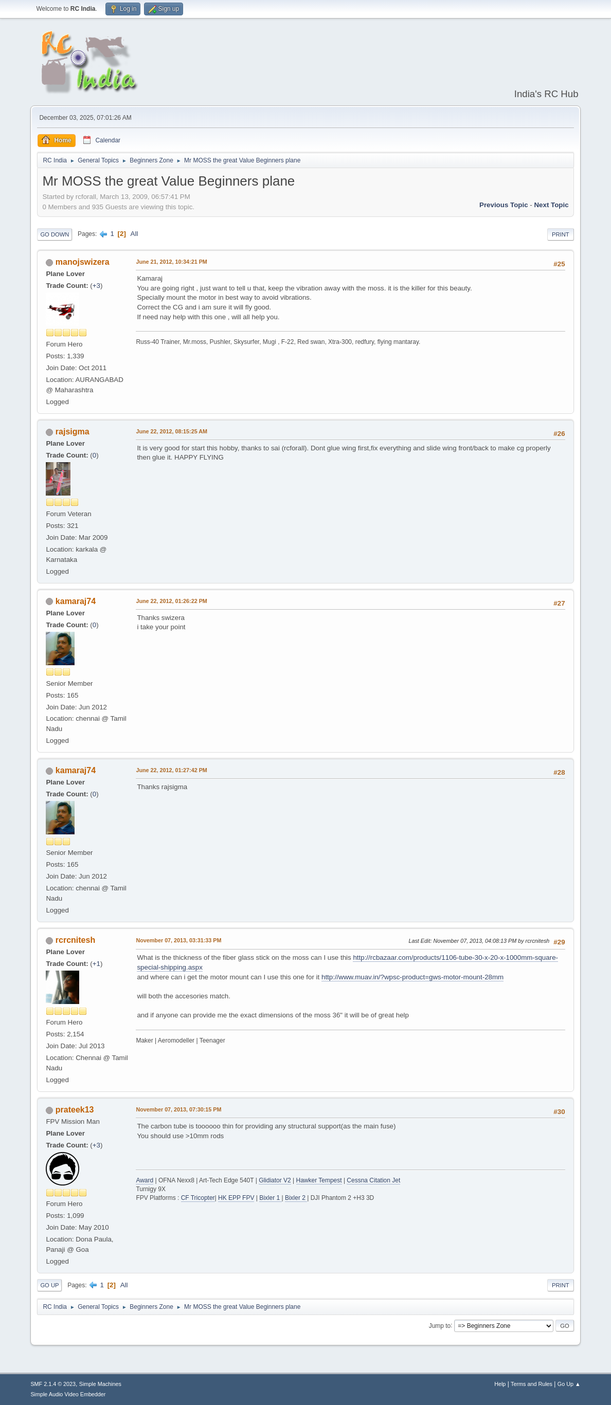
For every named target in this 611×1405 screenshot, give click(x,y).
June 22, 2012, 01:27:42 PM (171, 770)
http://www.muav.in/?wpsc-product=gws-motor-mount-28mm (412, 977)
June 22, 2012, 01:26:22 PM (171, 601)
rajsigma (72, 431)
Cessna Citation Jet (373, 1180)
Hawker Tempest (319, 1180)
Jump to (440, 1325)
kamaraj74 (76, 601)
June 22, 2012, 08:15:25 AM (171, 431)
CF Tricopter (198, 1197)
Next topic (551, 205)
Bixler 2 (296, 1197)
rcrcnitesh (75, 940)
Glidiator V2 (275, 1180)
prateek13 (75, 1109)
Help (500, 1384)
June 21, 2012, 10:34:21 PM (171, 262)
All (134, 234)
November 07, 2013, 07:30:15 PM (178, 1109)
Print (560, 234)
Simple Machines (100, 1384)
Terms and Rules (531, 1384)
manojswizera (83, 262)
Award (144, 1180)
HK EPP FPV (236, 1197)
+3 (96, 285)
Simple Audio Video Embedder (67, 1394)
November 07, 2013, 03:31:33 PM (178, 940)
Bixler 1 (270, 1197)
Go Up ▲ (569, 1384)
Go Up (49, 1285)
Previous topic (503, 205)
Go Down (54, 234)
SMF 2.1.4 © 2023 (53, 1384)
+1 (96, 964)
